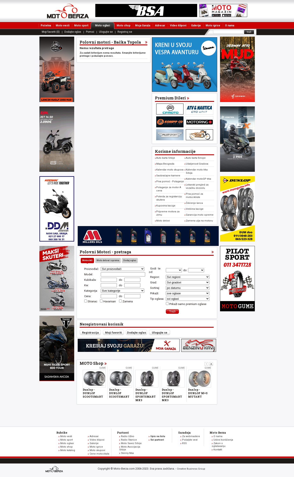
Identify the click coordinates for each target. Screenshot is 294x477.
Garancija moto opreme (199, 214)
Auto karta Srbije (165, 158)
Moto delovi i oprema (108, 260)
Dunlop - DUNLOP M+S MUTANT (198, 393)
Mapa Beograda (165, 163)
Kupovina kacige (165, 205)
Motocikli (87, 260)
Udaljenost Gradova (197, 163)
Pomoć (90, 31)
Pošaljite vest (189, 439)
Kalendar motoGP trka (198, 178)
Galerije (196, 25)
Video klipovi (178, 25)
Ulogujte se (106, 31)
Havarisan (109, 301)
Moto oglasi (104, 25)
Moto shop (123, 25)
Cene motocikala (99, 453)
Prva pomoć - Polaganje (170, 181)
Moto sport (81, 25)
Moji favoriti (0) (51, 31)
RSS (184, 443)
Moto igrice (213, 25)
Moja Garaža (142, 25)
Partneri (123, 432)
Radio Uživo (127, 436)
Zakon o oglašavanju (218, 445)
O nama (229, 25)
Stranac (92, 301)
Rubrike (61, 432)
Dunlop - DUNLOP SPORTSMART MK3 (145, 395)
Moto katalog (67, 450)
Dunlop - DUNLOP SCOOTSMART (93, 393)
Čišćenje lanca (194, 203)
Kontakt (217, 449)
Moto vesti (62, 25)
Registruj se (125, 31)
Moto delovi (163, 220)
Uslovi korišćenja (223, 439)
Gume (102, 368)
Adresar (160, 25)
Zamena (128, 301)
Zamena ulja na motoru (199, 220)
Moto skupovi (97, 450)
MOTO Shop (91, 363)
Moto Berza (218, 432)
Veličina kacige (194, 209)
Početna (46, 25)
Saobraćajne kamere (168, 175)
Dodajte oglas (72, 31)
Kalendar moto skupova (169, 169)
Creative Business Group (191, 468)
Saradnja (184, 432)
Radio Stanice (129, 439)
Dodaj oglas (129, 260)
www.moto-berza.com (55, 469)
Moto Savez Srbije (131, 443)
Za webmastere (191, 436)
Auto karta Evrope (196, 158)
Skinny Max (127, 453)
